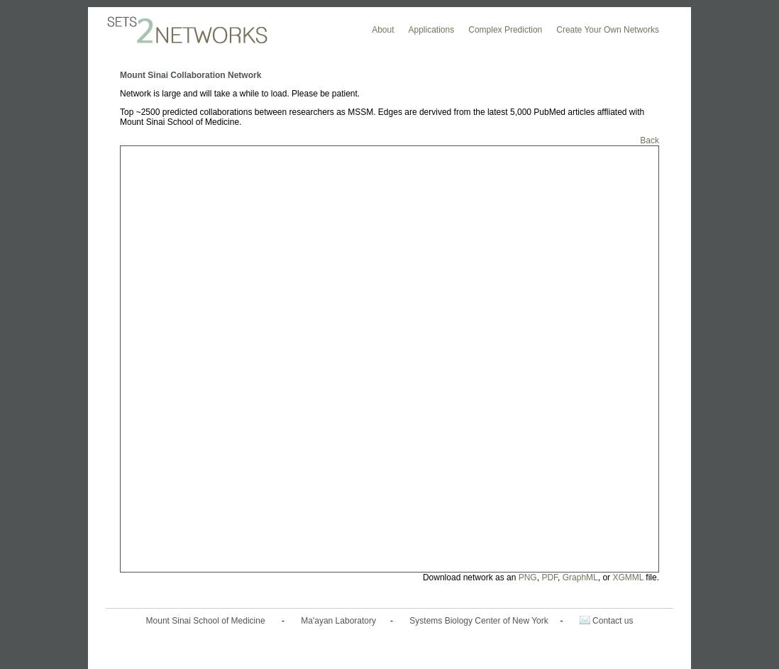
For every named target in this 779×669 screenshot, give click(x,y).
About (383, 30)
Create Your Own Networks (607, 30)
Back (649, 140)
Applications (432, 30)
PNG (528, 577)
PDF (549, 577)
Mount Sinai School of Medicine (205, 621)
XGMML (627, 577)
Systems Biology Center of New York (478, 621)
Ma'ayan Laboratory (338, 621)
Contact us (607, 621)
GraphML (580, 577)
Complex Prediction (505, 30)
